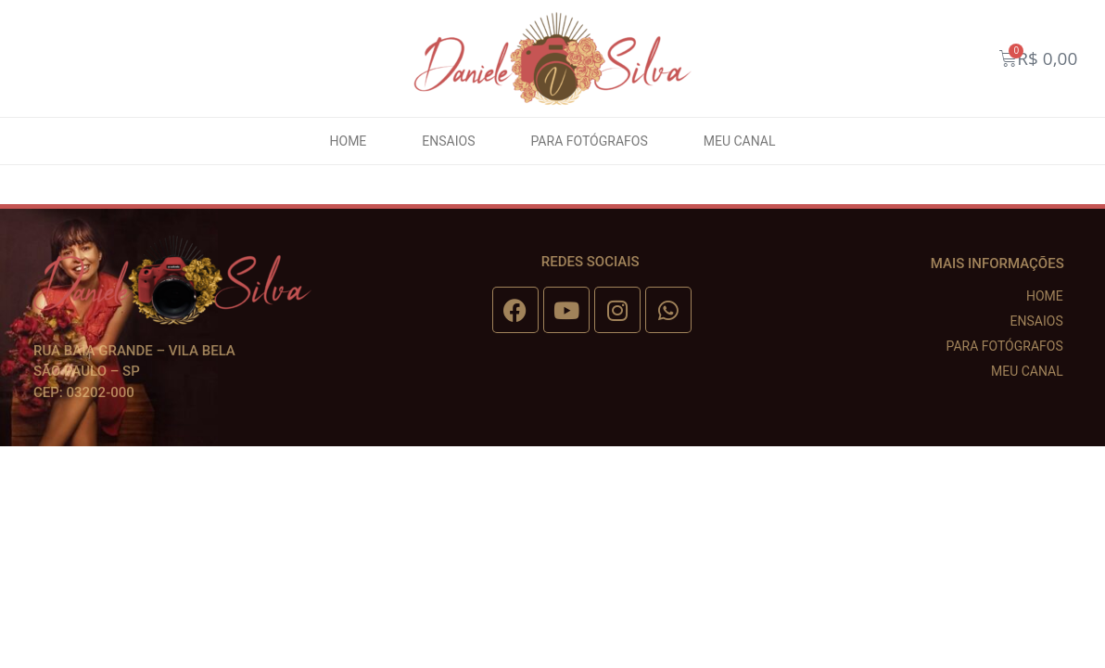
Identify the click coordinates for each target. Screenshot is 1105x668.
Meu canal (740, 141)
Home (348, 141)
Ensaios (448, 141)
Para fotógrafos (588, 141)
